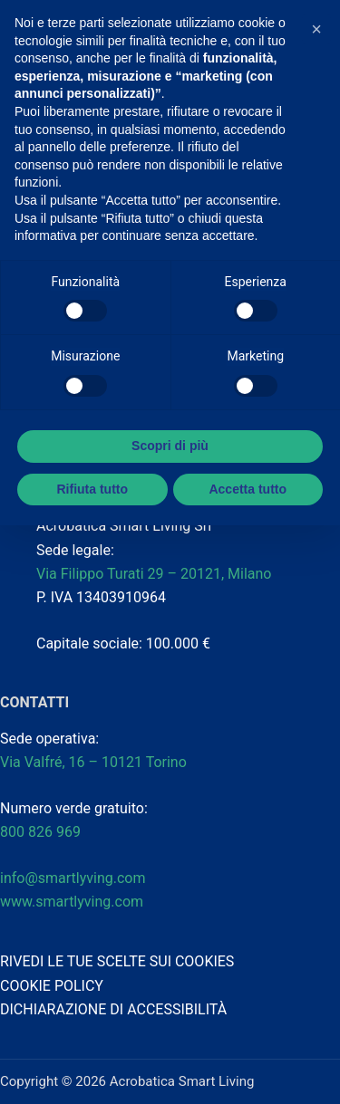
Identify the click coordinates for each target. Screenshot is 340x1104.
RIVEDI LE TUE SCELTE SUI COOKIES (117, 961)
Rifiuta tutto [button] (92, 489)
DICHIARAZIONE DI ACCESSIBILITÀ (113, 1009)
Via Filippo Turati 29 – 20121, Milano (153, 573)
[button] (316, 28)
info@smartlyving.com (73, 878)
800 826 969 (40, 831)
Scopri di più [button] (170, 445)
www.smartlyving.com (71, 901)
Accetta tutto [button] (248, 489)
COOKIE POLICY (51, 985)
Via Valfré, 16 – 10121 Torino (95, 762)
